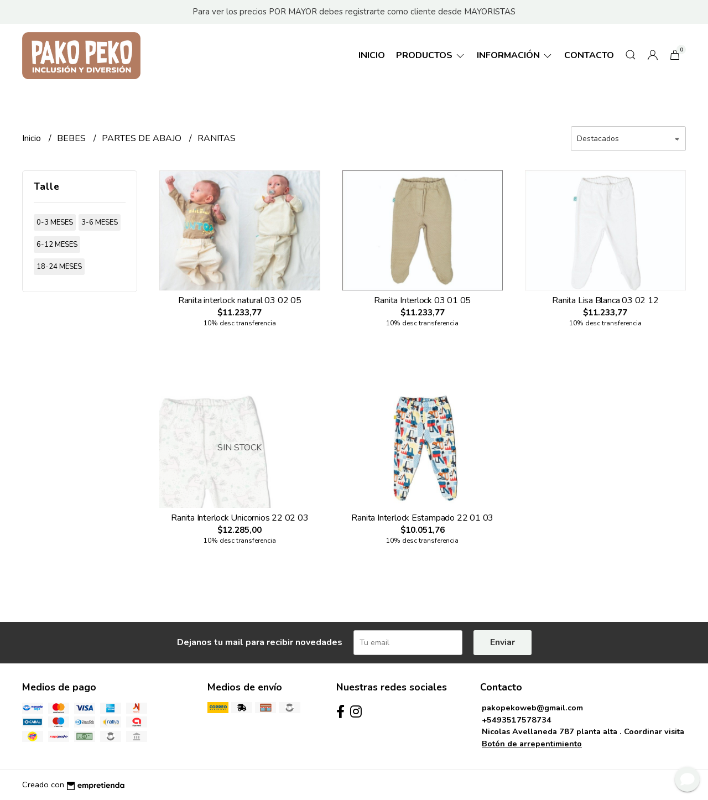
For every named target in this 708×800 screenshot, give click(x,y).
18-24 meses (59, 267)
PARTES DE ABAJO (143, 138)
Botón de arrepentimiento (532, 743)
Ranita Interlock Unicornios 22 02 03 (239, 518)
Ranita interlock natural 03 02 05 (239, 300)
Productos (431, 55)
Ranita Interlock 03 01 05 (422, 300)
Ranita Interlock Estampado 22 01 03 (422, 518)
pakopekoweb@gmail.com (532, 707)
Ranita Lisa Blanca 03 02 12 (605, 300)
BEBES (72, 138)
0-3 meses (55, 222)
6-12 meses (57, 245)
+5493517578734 (516, 719)
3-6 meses (99, 222)
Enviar (502, 642)
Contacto (589, 55)
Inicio (371, 55)
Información (515, 55)
